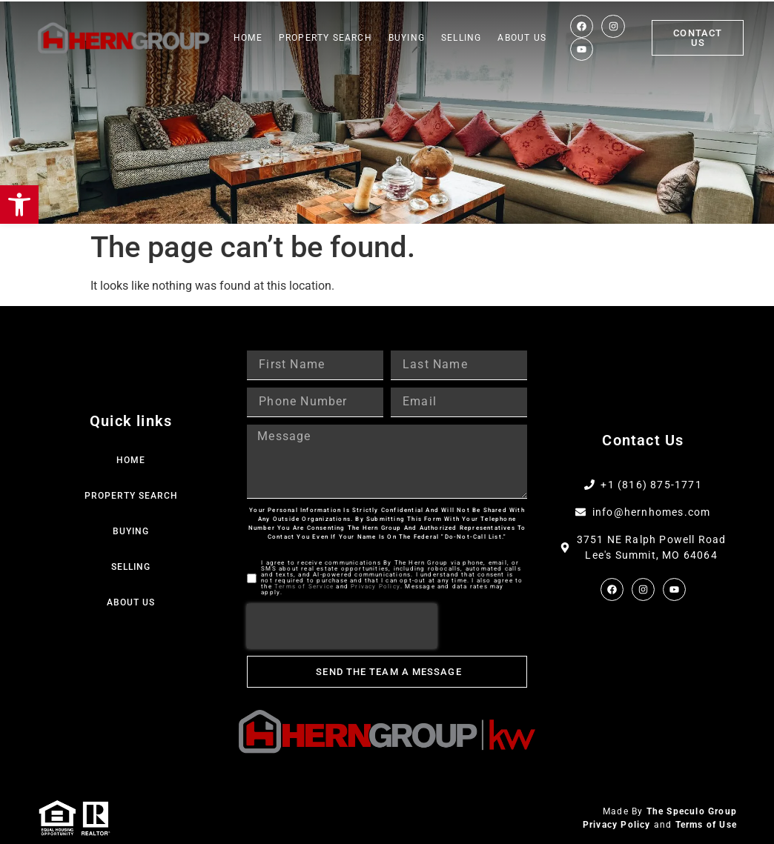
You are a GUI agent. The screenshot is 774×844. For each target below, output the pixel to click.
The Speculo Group (691, 811)
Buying (406, 38)
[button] (19, 204)
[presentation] (342, 626)
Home (248, 38)
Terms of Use (706, 825)
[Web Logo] (124, 38)
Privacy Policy (375, 586)
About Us (521, 38)
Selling (461, 38)
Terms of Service (304, 586)
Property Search (325, 38)
